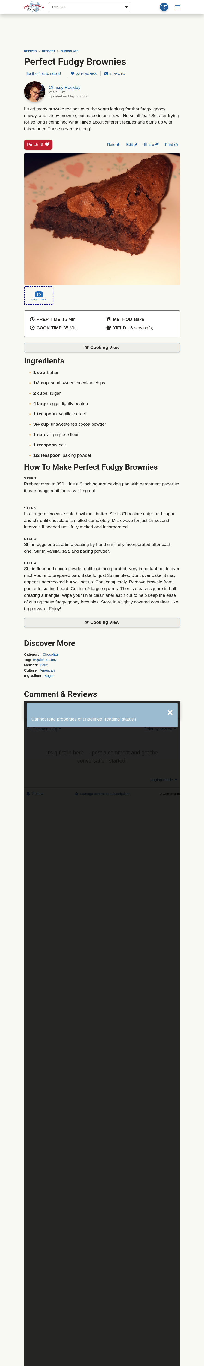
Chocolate (50, 654)
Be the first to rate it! (43, 73)
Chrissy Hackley (65, 87)
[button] (102, 348)
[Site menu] (177, 7)
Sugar (49, 676)
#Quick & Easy (45, 660)
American (47, 670)
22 (84, 74)
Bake (44, 665)
